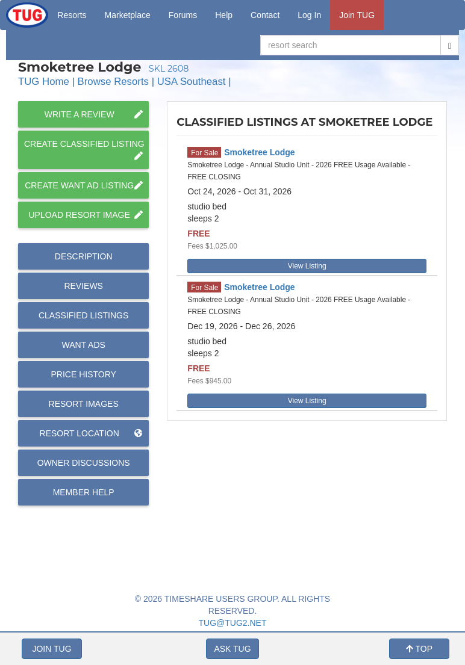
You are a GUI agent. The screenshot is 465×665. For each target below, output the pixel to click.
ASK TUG (232, 649)
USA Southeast (191, 81)
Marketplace (128, 15)
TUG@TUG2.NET (233, 623)
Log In (309, 15)
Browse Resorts (113, 81)
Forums (183, 15)
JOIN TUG (51, 649)
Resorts (71, 15)
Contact (265, 15)
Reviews (83, 286)
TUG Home (43, 81)
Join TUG (357, 15)
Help (223, 15)
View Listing (307, 266)
